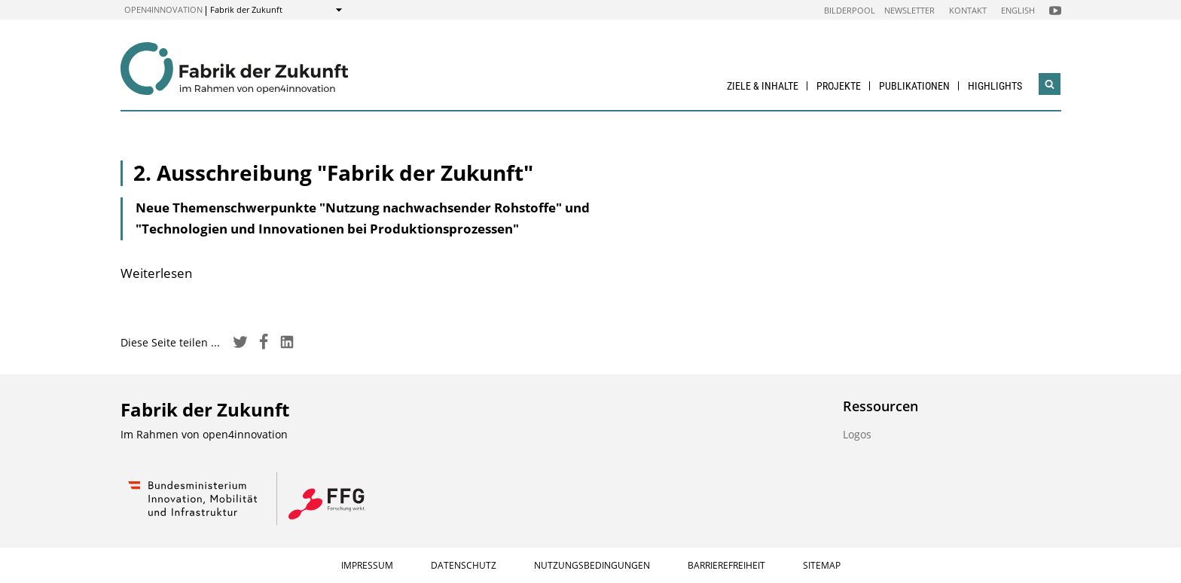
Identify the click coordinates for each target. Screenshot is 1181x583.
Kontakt (968, 10)
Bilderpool (849, 10)
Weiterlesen (156, 273)
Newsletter (909, 10)
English (1018, 10)
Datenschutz (463, 565)
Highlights (995, 86)
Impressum (367, 565)
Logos (857, 434)
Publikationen (914, 86)
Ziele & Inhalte (762, 86)
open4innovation (163, 9)
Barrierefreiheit (726, 565)
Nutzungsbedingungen (592, 565)
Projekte (838, 86)
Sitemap (822, 565)
